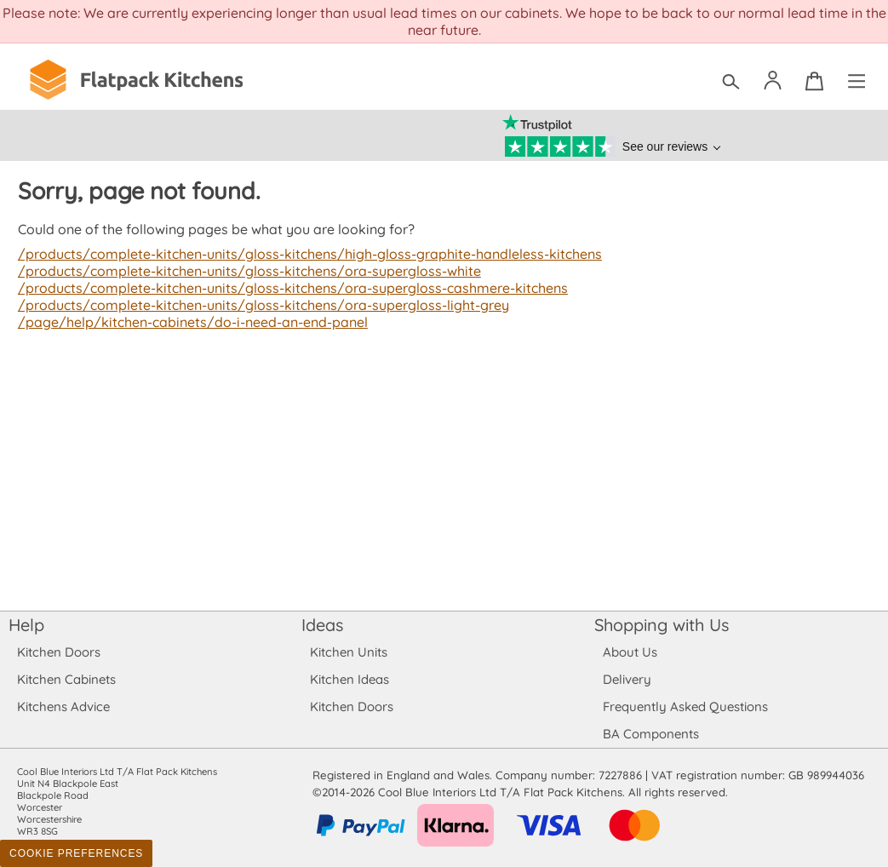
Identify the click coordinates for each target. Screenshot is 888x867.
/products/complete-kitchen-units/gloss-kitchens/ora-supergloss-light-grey (257, 304)
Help (26, 624)
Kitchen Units (348, 652)
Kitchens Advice (63, 706)
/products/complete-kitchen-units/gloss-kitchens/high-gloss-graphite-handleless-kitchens (302, 253)
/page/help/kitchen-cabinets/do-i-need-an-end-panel (190, 321)
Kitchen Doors (58, 652)
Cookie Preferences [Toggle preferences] (76, 853)
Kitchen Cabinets (67, 679)
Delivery (627, 679)
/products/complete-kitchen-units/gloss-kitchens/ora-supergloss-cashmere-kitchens (286, 287)
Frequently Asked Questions (685, 706)
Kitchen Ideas (349, 679)
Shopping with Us (662, 624)
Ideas (322, 624)
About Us (629, 652)
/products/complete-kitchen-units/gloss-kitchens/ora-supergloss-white (243, 270)
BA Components (651, 734)
